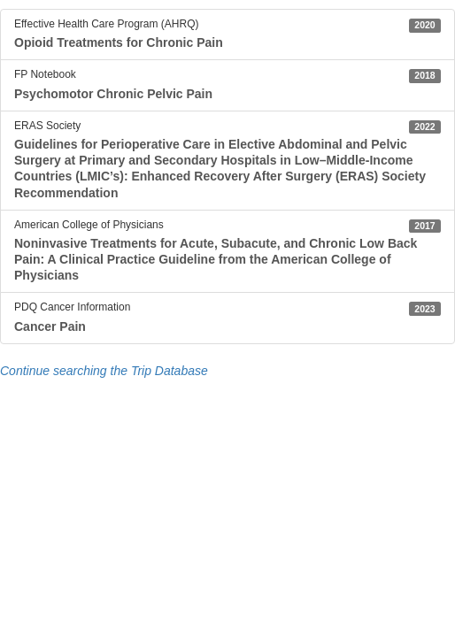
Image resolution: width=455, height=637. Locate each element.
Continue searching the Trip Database (104, 371)
